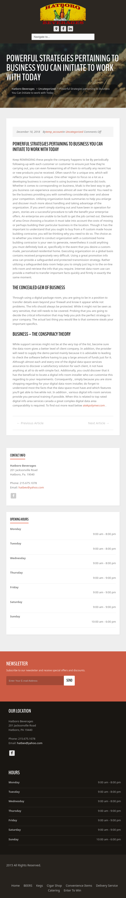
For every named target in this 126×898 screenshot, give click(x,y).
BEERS (28, 886)
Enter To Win (72, 890)
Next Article (98, 423)
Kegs (39, 886)
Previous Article (30, 423)
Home (15, 886)
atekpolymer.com (94, 405)
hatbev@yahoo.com (31, 487)
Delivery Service (107, 886)
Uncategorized (46, 89)
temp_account (54, 132)
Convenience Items (79, 886)
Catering (54, 890)
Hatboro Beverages (23, 89)
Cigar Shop (54, 886)
